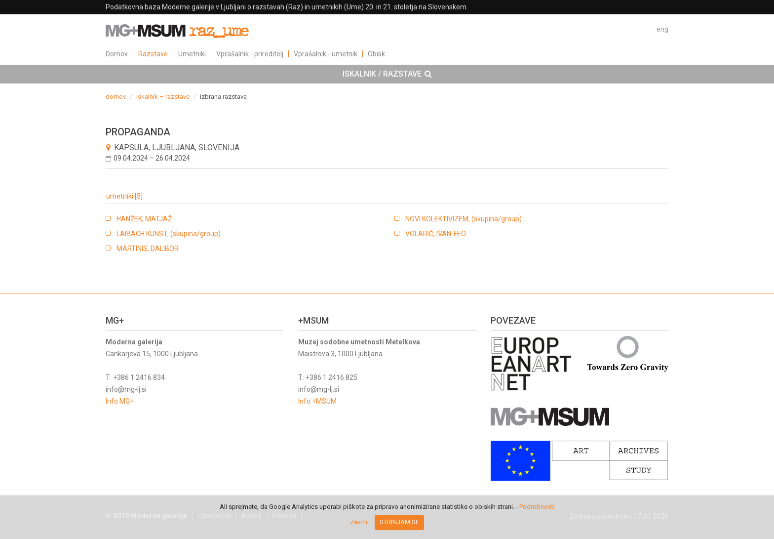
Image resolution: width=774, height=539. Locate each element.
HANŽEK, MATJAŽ (144, 219)
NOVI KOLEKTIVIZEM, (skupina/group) (463, 219)
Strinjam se (399, 522)
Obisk (376, 54)
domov (116, 96)
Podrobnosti (537, 506)
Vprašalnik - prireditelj (249, 54)
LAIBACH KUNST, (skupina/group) (168, 234)
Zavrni (358, 522)
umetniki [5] (124, 196)
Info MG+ (120, 401)
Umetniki (192, 54)
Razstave (153, 54)
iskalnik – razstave (163, 96)
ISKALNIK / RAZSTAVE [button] (387, 74)
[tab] (387, 74)
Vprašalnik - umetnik (325, 54)
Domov (117, 54)
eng (662, 29)
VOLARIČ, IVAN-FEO (435, 234)
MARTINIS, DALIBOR (147, 248)
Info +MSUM (317, 401)
